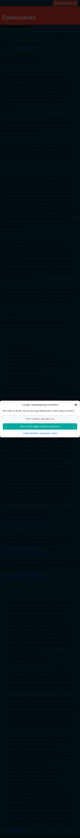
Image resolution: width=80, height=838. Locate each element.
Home (54, 433)
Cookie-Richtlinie (30, 433)
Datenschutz (45, 433)
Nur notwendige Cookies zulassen (40, 426)
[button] (75, 404)
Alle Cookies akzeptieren (40, 418)
